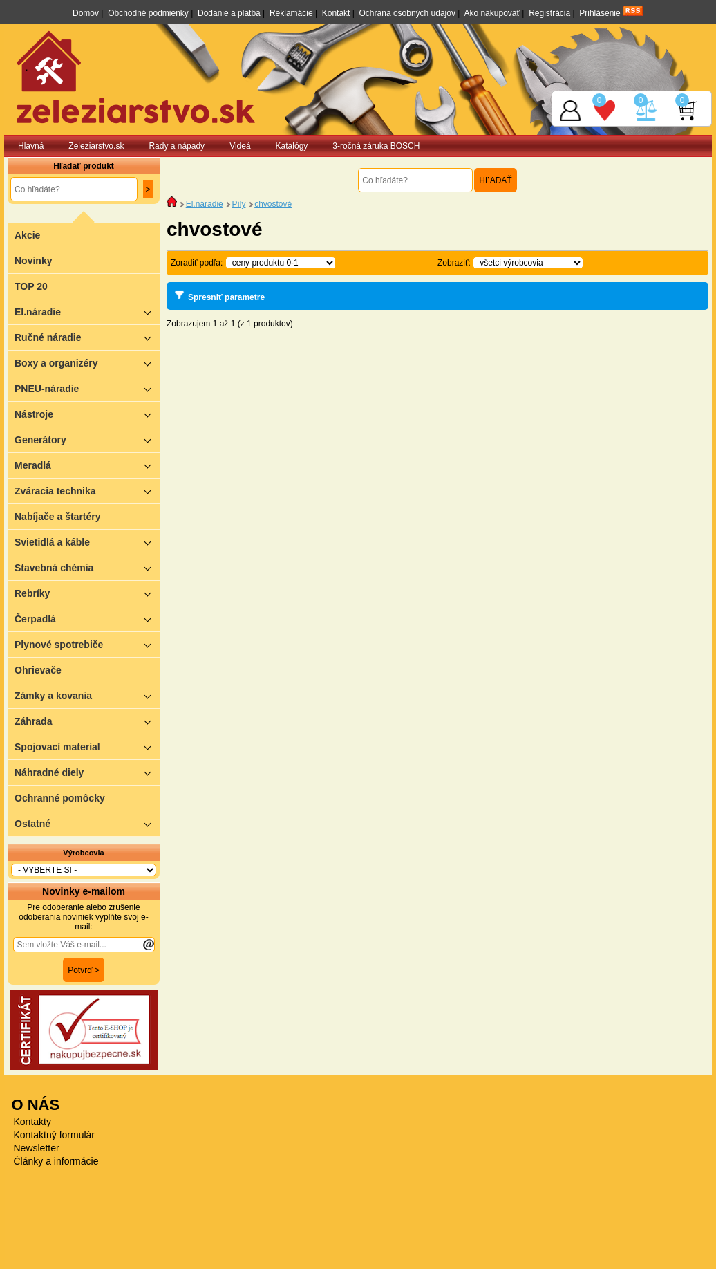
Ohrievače (38, 670)
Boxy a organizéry (87, 363)
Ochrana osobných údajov (407, 13)
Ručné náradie (87, 337)
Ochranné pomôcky (60, 798)
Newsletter (36, 1148)
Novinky (33, 260)
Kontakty (32, 1121)
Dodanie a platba (229, 13)
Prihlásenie (599, 13)
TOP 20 (31, 286)
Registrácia (549, 13)
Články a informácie (56, 1161)
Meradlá (87, 465)
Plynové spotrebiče (87, 644)
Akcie (27, 235)
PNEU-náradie (87, 388)
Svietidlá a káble (87, 542)
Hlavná (31, 146)
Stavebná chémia (87, 567)
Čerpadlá (87, 618)
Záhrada (87, 721)
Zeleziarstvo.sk (96, 146)
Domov (86, 13)
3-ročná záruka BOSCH (376, 146)
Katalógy (292, 146)
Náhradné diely (87, 772)
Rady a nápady (177, 146)
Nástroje (87, 414)
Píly (238, 204)
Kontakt (336, 13)
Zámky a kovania (87, 695)
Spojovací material (87, 746)
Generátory (87, 439)
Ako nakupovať (492, 13)
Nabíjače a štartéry (58, 516)
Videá (239, 146)
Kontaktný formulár (54, 1134)
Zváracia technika (87, 491)
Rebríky (87, 593)
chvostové (273, 204)
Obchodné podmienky (148, 13)
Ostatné (87, 823)
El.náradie (87, 311)
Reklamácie (291, 13)
